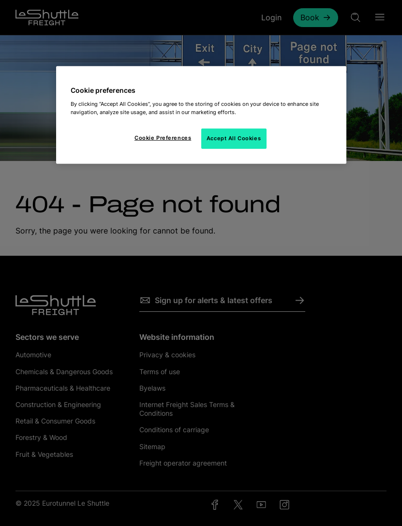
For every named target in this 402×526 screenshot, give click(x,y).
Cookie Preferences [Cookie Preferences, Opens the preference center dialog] (162, 137)
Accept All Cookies (234, 138)
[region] (201, 115)
